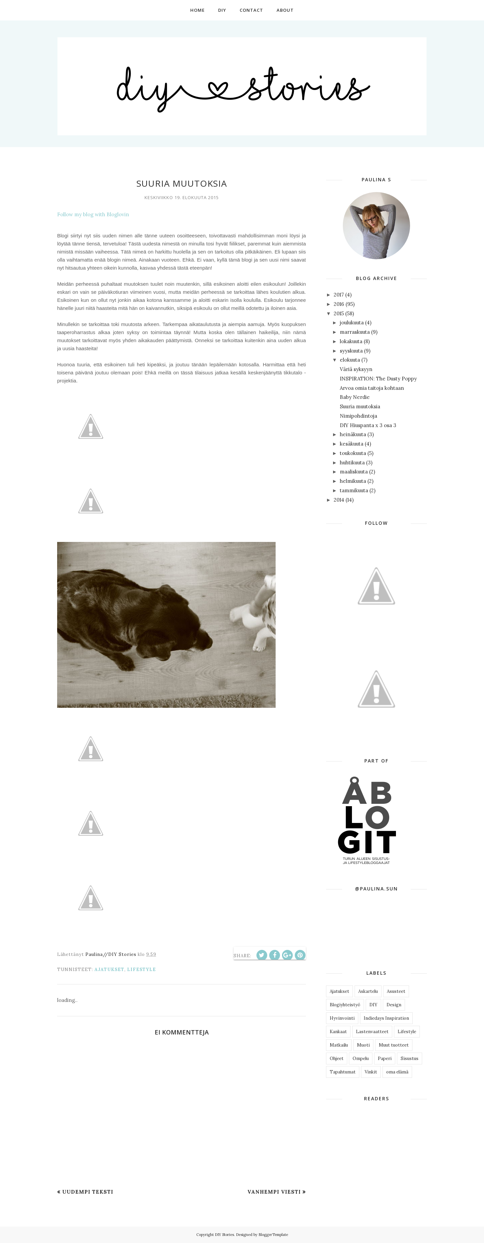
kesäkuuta (351, 444)
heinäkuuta (353, 434)
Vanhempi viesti (274, 1192)
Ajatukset (109, 969)
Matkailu (339, 1045)
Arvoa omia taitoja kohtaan (372, 388)
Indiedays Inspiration (386, 1018)
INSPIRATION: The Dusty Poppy (378, 378)
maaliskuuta (354, 471)
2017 (339, 294)
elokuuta (350, 360)
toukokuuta (353, 453)
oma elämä (397, 1072)
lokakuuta (351, 341)
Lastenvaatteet (372, 1031)
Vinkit (371, 1072)
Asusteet (396, 991)
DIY (373, 1005)
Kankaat (338, 1031)
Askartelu (368, 991)
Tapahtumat (343, 1072)
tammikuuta (354, 490)
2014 (339, 500)
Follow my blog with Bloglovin (93, 214)
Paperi (385, 1058)
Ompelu (361, 1058)
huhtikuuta (352, 462)
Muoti (363, 1045)
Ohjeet (337, 1058)
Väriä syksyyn (356, 369)
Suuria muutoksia (360, 406)
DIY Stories (224, 1234)
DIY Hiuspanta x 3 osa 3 (368, 425)
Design (394, 1005)
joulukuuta (352, 322)
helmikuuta (353, 481)
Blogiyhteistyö (345, 1005)
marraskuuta (355, 332)
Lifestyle (141, 969)
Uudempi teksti (87, 1192)
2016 (339, 304)
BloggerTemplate (273, 1234)
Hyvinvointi (342, 1018)
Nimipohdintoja (358, 416)
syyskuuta (351, 351)
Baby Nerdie (355, 397)
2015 (339, 313)
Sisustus (409, 1058)
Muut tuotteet (394, 1045)
